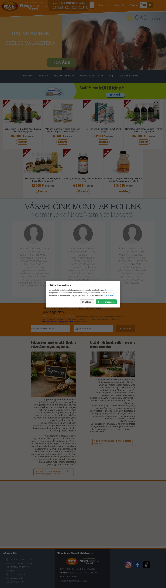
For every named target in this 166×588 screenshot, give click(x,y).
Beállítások (87, 302)
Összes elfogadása (106, 302)
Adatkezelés (109, 295)
